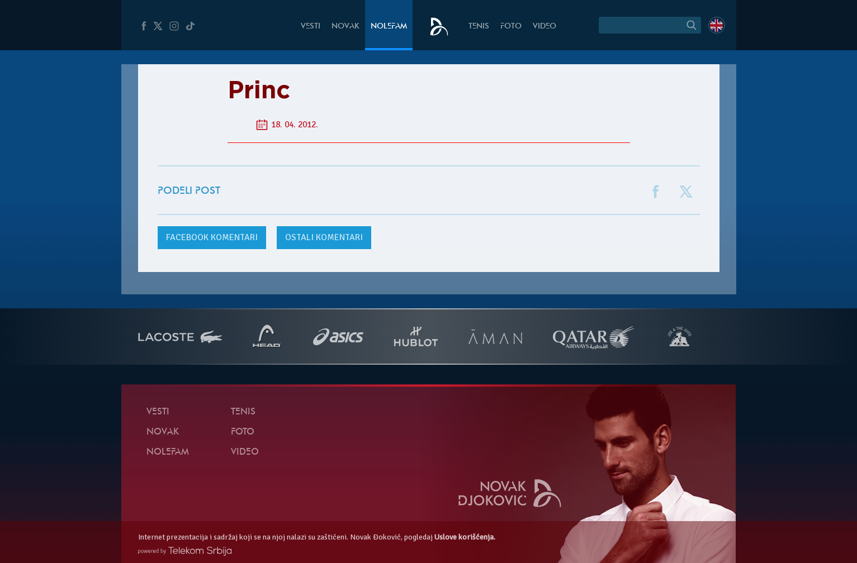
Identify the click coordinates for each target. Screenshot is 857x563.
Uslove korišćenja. (464, 537)
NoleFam (389, 26)
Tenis (478, 26)
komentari (212, 237)
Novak (345, 26)
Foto (511, 26)
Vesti (310, 26)
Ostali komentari (324, 237)
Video (544, 26)
